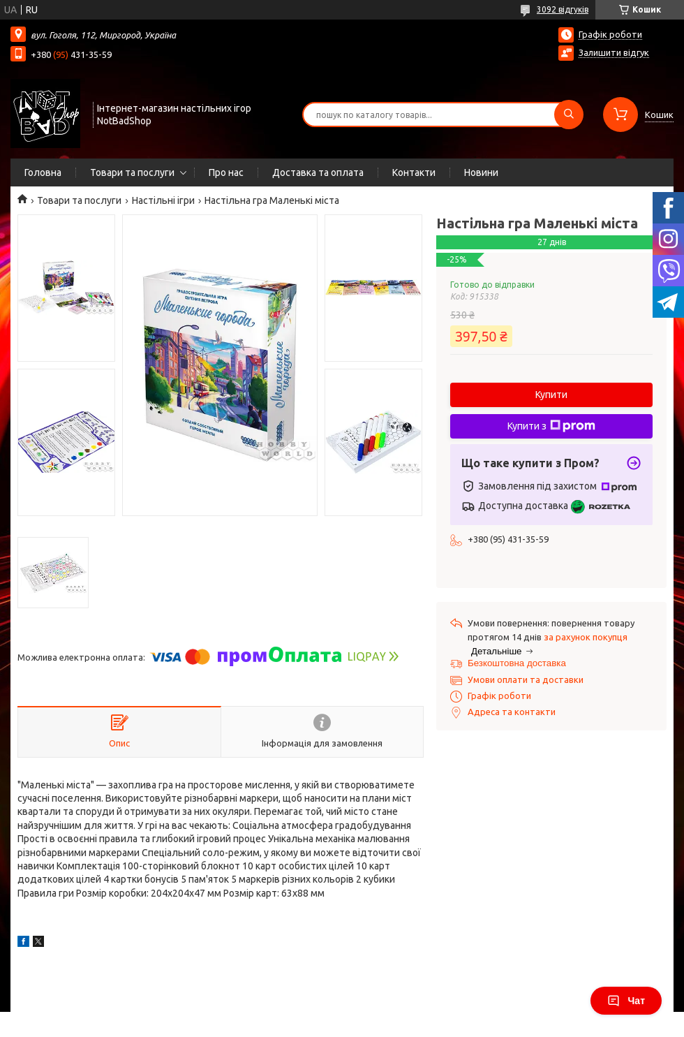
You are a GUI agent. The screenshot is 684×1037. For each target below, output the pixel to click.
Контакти (414, 172)
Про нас (226, 172)
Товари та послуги (132, 172)
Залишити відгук (614, 52)
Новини (481, 172)
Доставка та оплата (318, 172)
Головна (42, 172)
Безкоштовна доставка (517, 663)
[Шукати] (568, 114)
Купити (551, 394)
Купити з (551, 426)
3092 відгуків (562, 9)
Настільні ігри (163, 200)
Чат (626, 1000)
